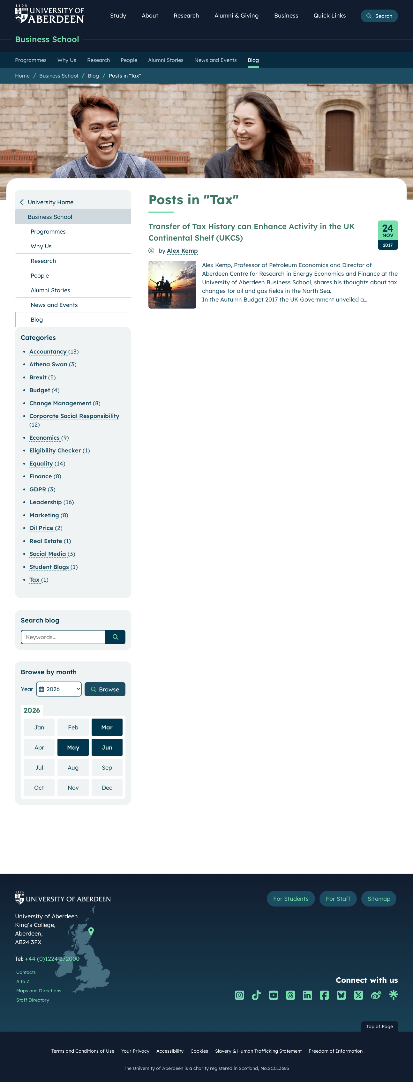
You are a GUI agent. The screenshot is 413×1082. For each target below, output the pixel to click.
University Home (50, 202)
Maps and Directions (38, 991)
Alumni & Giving (240, 15)
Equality (42, 463)
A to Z (22, 981)
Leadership (46, 502)
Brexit (38, 377)
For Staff (338, 898)
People (40, 275)
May (73, 747)
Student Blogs (50, 567)
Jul (45, 767)
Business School (47, 39)
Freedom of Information (336, 1051)
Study (121, 15)
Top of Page (379, 1026)
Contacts (26, 972)
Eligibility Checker (56, 450)
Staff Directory (32, 1000)
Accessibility (170, 1051)
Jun (107, 747)
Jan (44, 727)
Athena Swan (49, 364)
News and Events (54, 305)
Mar (107, 727)
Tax (35, 579)
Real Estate (46, 541)
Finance (41, 476)
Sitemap (378, 898)
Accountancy (48, 351)
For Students (290, 898)
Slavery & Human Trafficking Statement (258, 1051)
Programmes (48, 231)
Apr (44, 747)
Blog (93, 75)
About (153, 15)
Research (190, 15)
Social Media (48, 553)
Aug (78, 767)
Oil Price (42, 528)
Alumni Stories (50, 290)
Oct (44, 787)
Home (22, 75)
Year (27, 689)
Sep (112, 767)
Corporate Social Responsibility (74, 416)
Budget (40, 390)
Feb (78, 727)
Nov (78, 787)
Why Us (41, 246)
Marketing (45, 515)
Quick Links (333, 15)
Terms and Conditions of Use (82, 1051)
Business (289, 15)
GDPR (38, 489)
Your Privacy (135, 1051)
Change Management (61, 403)
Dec (112, 787)
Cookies (199, 1051)
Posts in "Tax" (125, 75)
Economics (45, 437)
